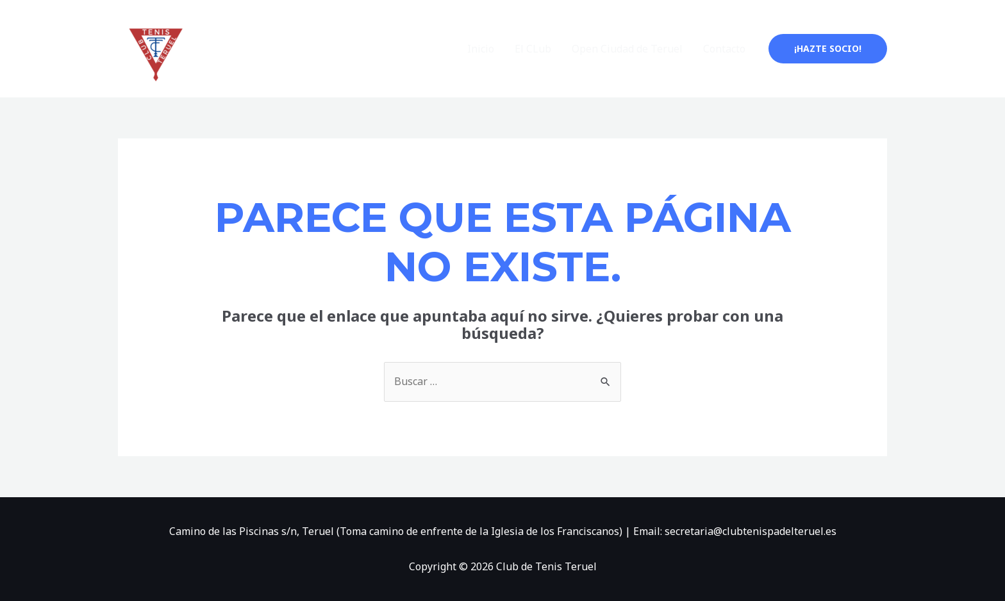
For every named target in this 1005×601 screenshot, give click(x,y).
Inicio (480, 49)
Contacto (724, 49)
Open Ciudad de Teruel (627, 49)
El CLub (533, 49)
